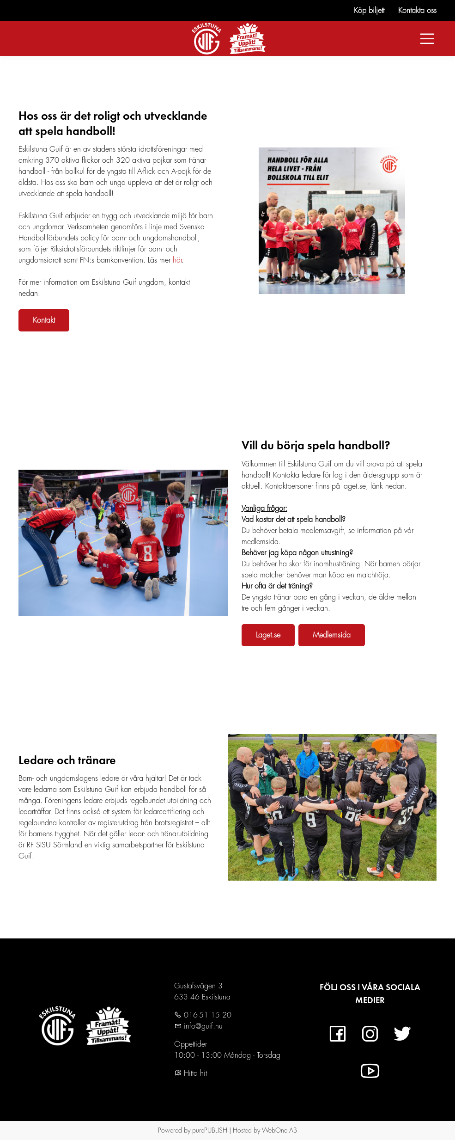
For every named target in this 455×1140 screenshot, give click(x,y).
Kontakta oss (417, 10)
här (177, 260)
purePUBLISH (209, 1130)
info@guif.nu (202, 1026)
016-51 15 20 (206, 1015)
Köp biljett (369, 10)
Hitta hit (190, 1073)
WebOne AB (279, 1130)
